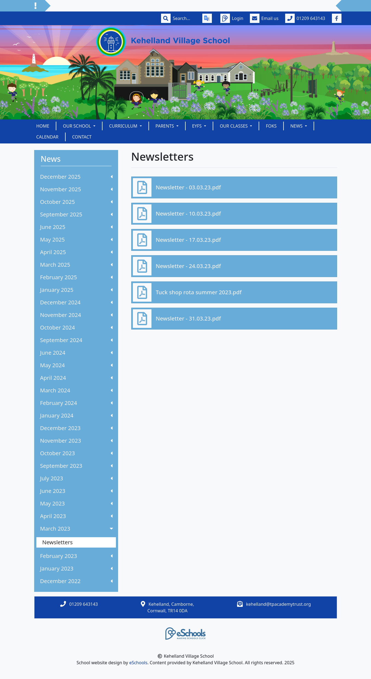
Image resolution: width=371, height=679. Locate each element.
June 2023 (76, 491)
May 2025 (76, 239)
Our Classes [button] (234, 126)
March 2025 (76, 264)
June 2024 (76, 352)
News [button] (297, 126)
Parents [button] (165, 126)
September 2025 (76, 214)
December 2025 (76, 176)
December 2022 (76, 581)
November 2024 (76, 315)
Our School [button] (77, 126)
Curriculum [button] (124, 126)
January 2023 (76, 568)
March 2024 (76, 390)
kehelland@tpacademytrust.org (278, 604)
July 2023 (76, 478)
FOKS (271, 126)
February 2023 (76, 556)
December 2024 (76, 302)
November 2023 (76, 440)
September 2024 (76, 340)
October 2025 (76, 201)
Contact (82, 137)
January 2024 (76, 415)
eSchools (138, 663)
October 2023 (76, 453)
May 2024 (76, 365)
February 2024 (76, 403)
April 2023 (76, 516)
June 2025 (76, 227)
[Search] (184, 18)
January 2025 (76, 289)
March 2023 (77, 528)
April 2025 (76, 252)
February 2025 (76, 277)
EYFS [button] (197, 126)
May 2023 (76, 503)
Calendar (47, 137)
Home (42, 126)
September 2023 (76, 465)
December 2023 (76, 428)
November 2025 (76, 189)
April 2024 (76, 377)
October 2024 (76, 327)
